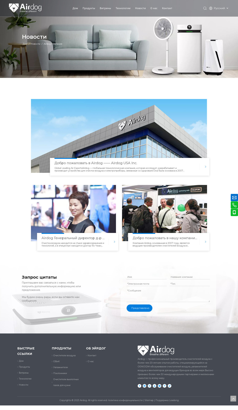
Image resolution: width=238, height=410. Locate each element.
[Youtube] (154, 386)
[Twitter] (149, 386)
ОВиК (56, 361)
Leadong (174, 400)
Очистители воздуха (64, 355)
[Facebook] (139, 386)
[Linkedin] (144, 386)
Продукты (89, 8)
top (233, 398)
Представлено (140, 308)
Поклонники (60, 373)
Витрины (105, 8)
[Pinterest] (164, 386)
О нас (154, 8)
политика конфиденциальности (125, 400)
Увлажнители (60, 367)
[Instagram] (159, 386)
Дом (75, 8)
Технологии (123, 8)
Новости (140, 8)
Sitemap (148, 400)
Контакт (167, 8)
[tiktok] (169, 386)
